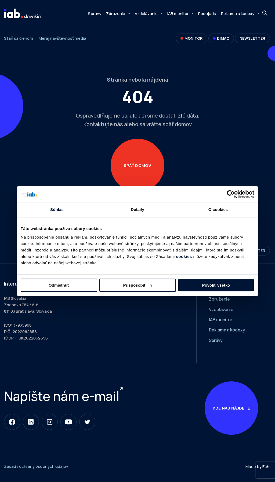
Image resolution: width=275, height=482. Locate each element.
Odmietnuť (59, 285)
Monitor (191, 38)
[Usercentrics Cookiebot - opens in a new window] (230, 194)
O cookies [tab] (218, 209)
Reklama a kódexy (237, 13)
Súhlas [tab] (57, 209)
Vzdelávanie (146, 13)
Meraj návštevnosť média (62, 38)
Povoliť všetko (216, 285)
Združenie (115, 13)
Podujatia (207, 13)
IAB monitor (178, 13)
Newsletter (252, 38)
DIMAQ (221, 38)
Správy (94, 13)
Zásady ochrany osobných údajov (36, 467)
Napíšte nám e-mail (61, 396)
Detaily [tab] (137, 209)
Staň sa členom (18, 38)
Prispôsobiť (137, 285)
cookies (184, 256)
